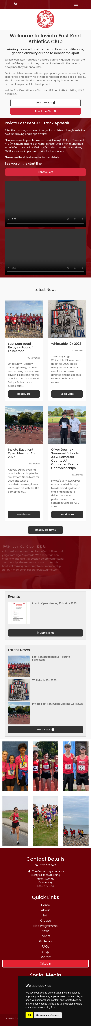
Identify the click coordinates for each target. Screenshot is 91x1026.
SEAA (13, 94)
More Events (45, 633)
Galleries (45, 941)
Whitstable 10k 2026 (44, 680)
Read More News (45, 530)
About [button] (45, 910)
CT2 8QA (49, 886)
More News (45, 729)
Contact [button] (46, 957)
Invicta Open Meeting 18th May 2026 (54, 603)
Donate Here (45, 172)
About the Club (45, 111)
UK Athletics (69, 90)
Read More (23, 394)
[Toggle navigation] (76, 4)
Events (45, 936)
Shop (45, 952)
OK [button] (29, 1015)
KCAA (81, 90)
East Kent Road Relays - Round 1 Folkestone (52, 658)
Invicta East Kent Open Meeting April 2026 (57, 704)
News (45, 931)
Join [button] (45, 915)
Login (45, 963)
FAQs (45, 946)
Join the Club (45, 102)
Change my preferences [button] (47, 1015)
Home (45, 905)
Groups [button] (45, 921)
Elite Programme (45, 926)
